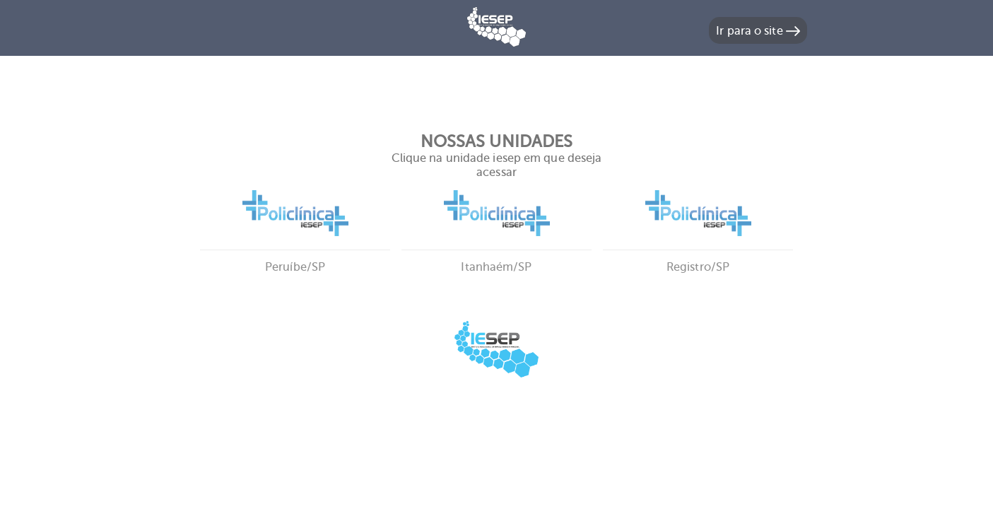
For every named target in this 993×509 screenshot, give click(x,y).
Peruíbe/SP (295, 250)
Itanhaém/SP (496, 250)
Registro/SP (698, 250)
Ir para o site (758, 30)
